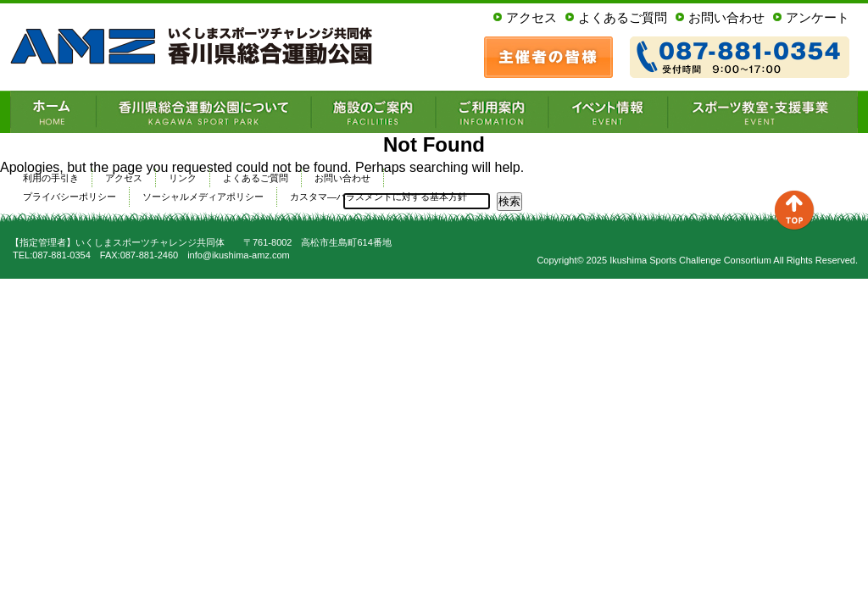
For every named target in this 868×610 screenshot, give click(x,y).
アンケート (817, 18)
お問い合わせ (726, 18)
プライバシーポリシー (69, 196)
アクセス (531, 18)
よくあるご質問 (622, 18)
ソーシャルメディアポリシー (203, 196)
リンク (183, 178)
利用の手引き (51, 178)
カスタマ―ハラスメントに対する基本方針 (378, 196)
